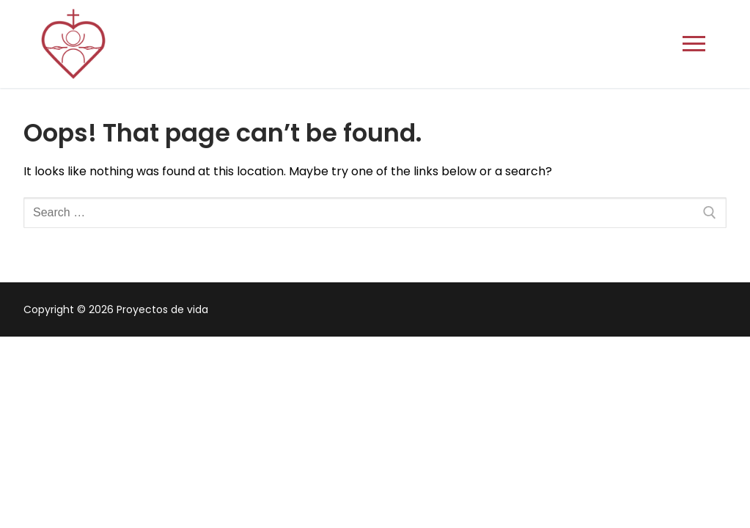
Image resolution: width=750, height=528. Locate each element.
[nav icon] (694, 44)
